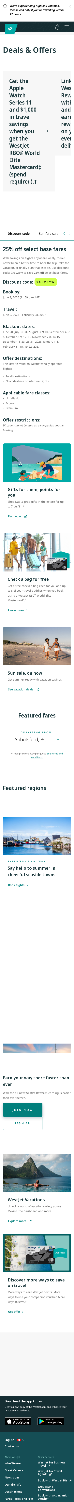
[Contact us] (12, 1446)
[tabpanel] (37, 341)
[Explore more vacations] (20, 1221)
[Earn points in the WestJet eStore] (17, 516)
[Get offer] (14, 1312)
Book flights (18, 885)
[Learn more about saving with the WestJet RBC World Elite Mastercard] (16, 610)
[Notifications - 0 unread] (57, 27)
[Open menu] (67, 26)
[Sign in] (22, 1123)
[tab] (18, 233)
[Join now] (22, 1109)
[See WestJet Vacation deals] (23, 689)
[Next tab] (69, 233)
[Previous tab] (64, 233)
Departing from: (37, 732)
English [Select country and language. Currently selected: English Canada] (14, 1440)
